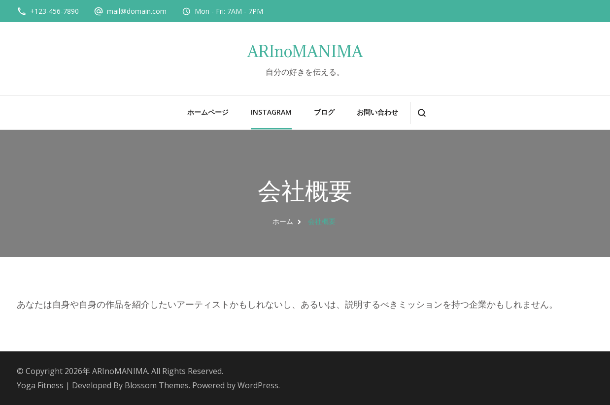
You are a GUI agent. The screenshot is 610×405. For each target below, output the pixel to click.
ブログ (324, 112)
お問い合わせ (377, 112)
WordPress (257, 385)
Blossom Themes (157, 385)
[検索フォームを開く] (421, 113)
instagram (271, 112)
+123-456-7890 (54, 11)
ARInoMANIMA (305, 51)
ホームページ (208, 112)
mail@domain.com (137, 11)
